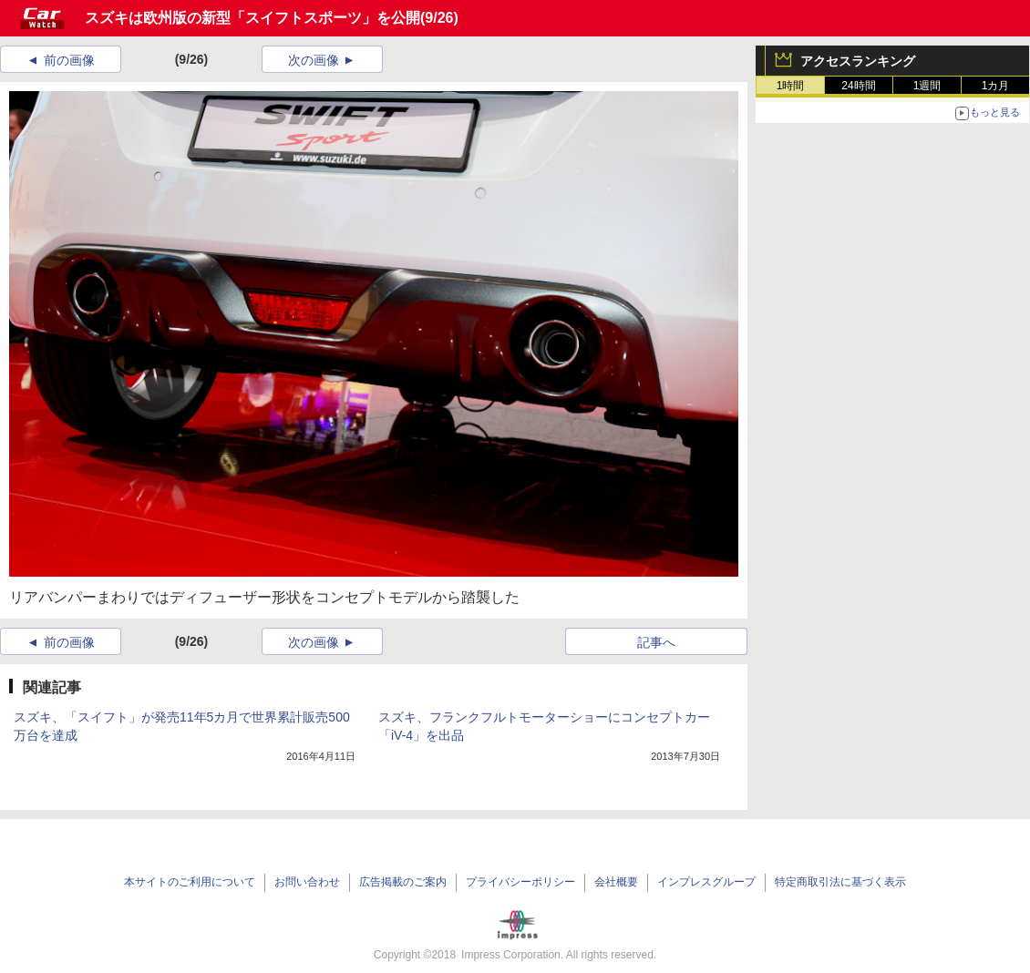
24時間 (858, 85)
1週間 (927, 85)
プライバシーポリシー (520, 882)
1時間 (791, 85)
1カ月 (996, 85)
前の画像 (69, 60)
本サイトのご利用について (189, 882)
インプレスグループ (706, 882)
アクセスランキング (857, 61)
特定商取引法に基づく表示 (840, 882)
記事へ (656, 642)
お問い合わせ (307, 882)
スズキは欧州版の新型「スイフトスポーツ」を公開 (252, 18)
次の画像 (313, 60)
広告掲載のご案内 (403, 882)
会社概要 (616, 882)
